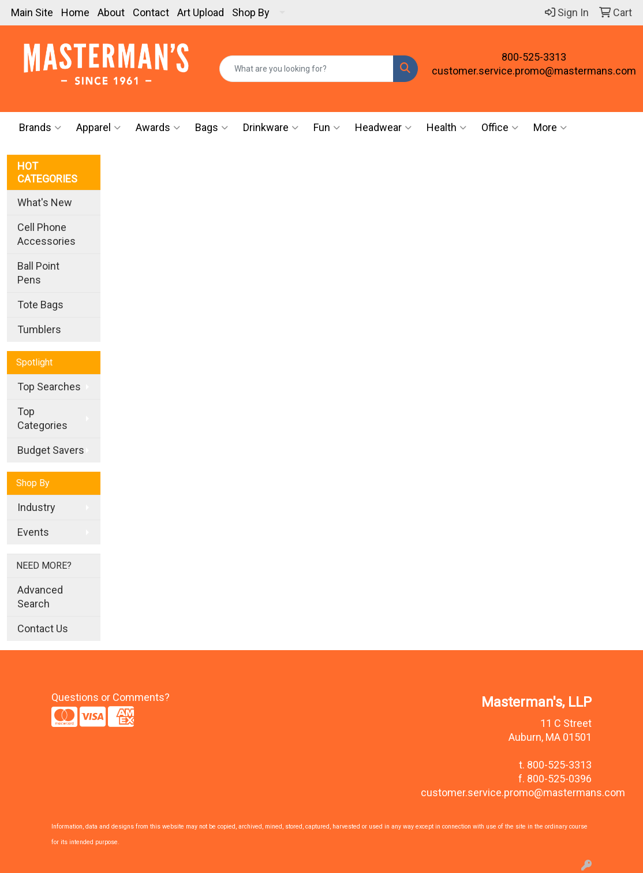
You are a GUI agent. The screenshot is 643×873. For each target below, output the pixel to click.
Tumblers (39, 329)
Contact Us (42, 628)
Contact (151, 12)
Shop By (251, 12)
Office (499, 128)
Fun (326, 128)
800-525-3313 (534, 57)
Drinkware (270, 128)
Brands (40, 128)
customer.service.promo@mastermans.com (534, 71)
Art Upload (200, 12)
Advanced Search (40, 597)
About (111, 12)
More (550, 128)
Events (33, 532)
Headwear (383, 128)
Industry (36, 507)
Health (446, 128)
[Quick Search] (306, 68)
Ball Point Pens (38, 273)
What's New (44, 202)
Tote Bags (40, 305)
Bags (211, 128)
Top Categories (42, 418)
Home (75, 12)
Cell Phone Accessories (46, 234)
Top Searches (49, 386)
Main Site (32, 12)
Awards (158, 128)
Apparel (98, 128)
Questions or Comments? (110, 697)
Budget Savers (50, 450)
